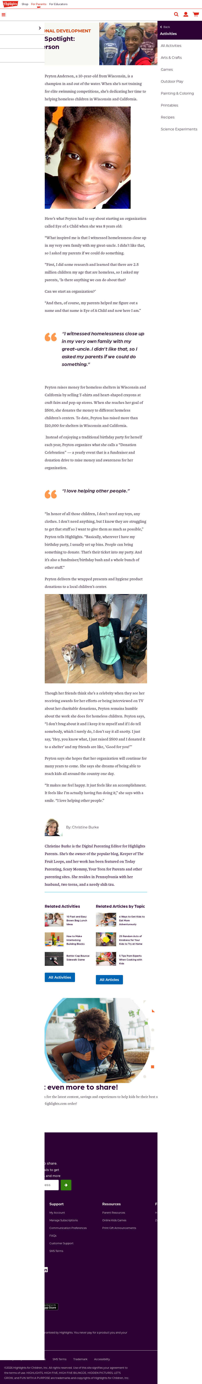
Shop (25, 4)
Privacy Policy (13, 1358)
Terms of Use (37, 1358)
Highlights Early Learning (171, 1211)
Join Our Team (13, 1227)
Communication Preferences (68, 1227)
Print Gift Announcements (119, 1227)
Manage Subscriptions (63, 1219)
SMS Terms (56, 1250)
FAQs (52, 1234)
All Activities (60, 976)
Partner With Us (14, 1234)
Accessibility (102, 1358)
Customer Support (61, 1242)
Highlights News (14, 1242)
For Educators (58, 4)
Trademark (80, 1358)
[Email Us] (188, 85)
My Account (57, 1211)
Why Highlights (14, 1211)
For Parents (38, 4)
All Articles (109, 979)
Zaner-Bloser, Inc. (166, 1219)
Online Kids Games (114, 1219)
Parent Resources (113, 1211)
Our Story (10, 1219)
